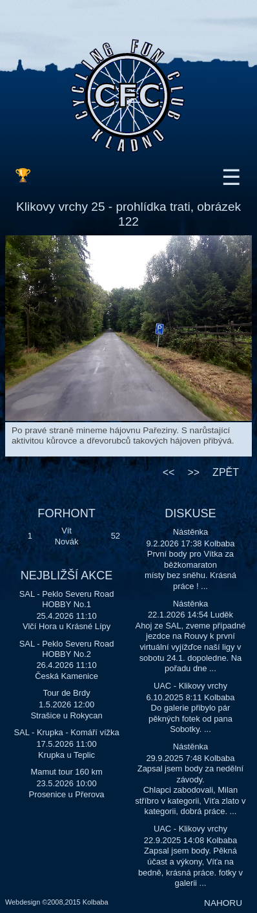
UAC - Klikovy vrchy (190, 686)
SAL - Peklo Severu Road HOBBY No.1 (66, 599)
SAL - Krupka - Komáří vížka (66, 732)
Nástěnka (191, 532)
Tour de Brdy (66, 693)
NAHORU (223, 903)
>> (193, 472)
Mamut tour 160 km (66, 772)
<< (169, 472)
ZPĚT (225, 472)
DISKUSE (190, 513)
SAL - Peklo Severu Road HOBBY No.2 (66, 649)
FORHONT (66, 513)
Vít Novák (67, 536)
